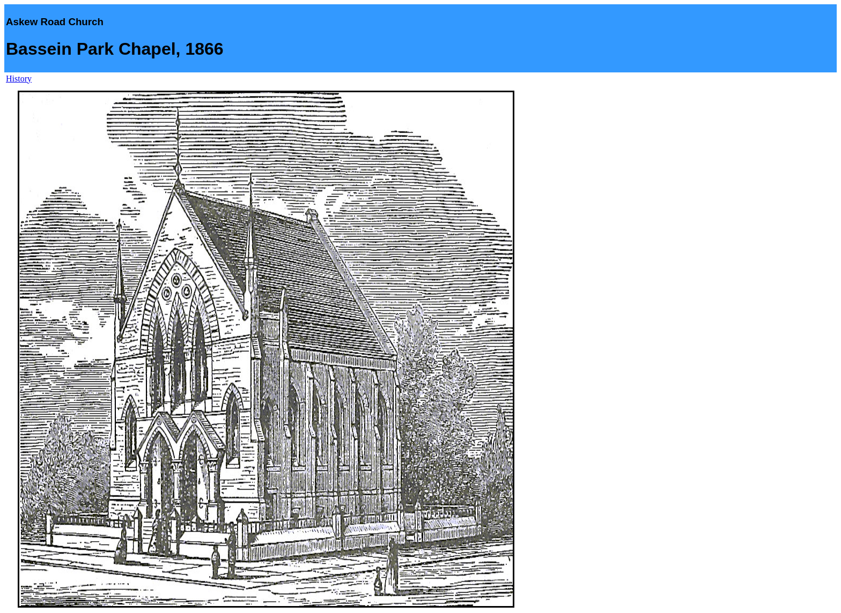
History (19, 78)
